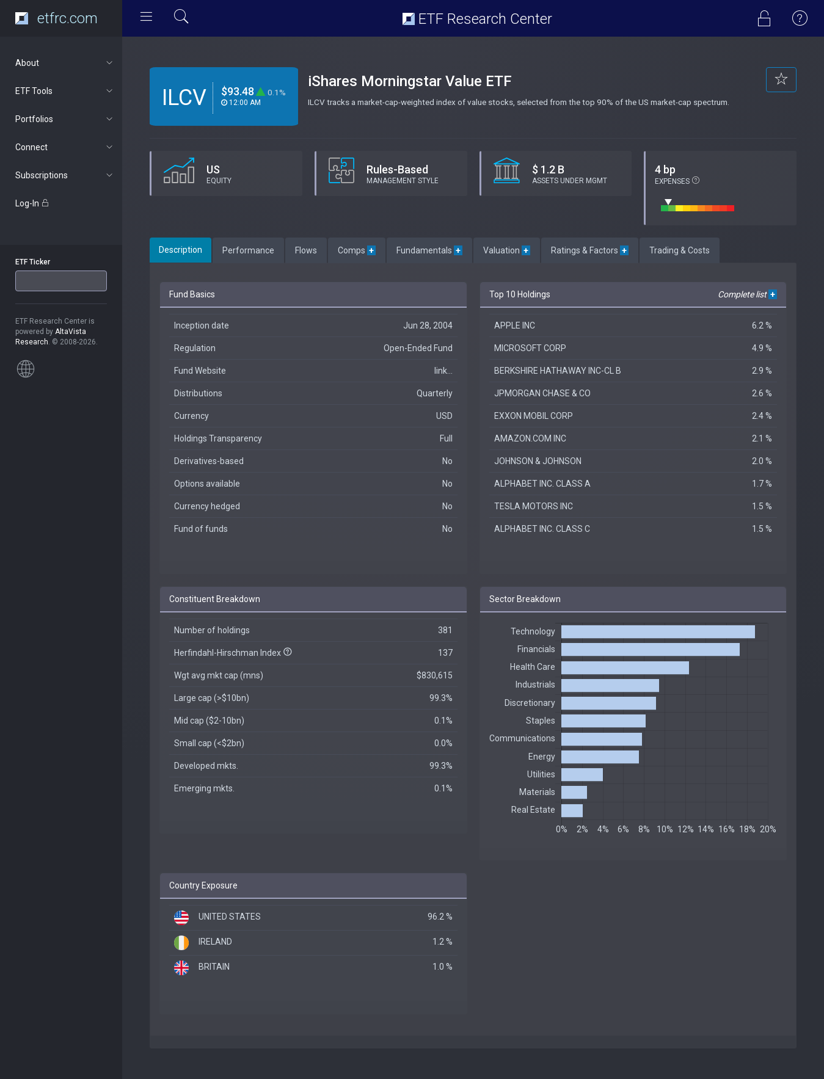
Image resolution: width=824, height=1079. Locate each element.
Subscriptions (65, 175)
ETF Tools (65, 91)
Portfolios (65, 119)
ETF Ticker (32, 262)
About (65, 63)
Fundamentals (429, 250)
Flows (306, 250)
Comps (357, 250)
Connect (65, 147)
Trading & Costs (679, 250)
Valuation (506, 250)
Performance (248, 250)
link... (443, 371)
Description (180, 250)
